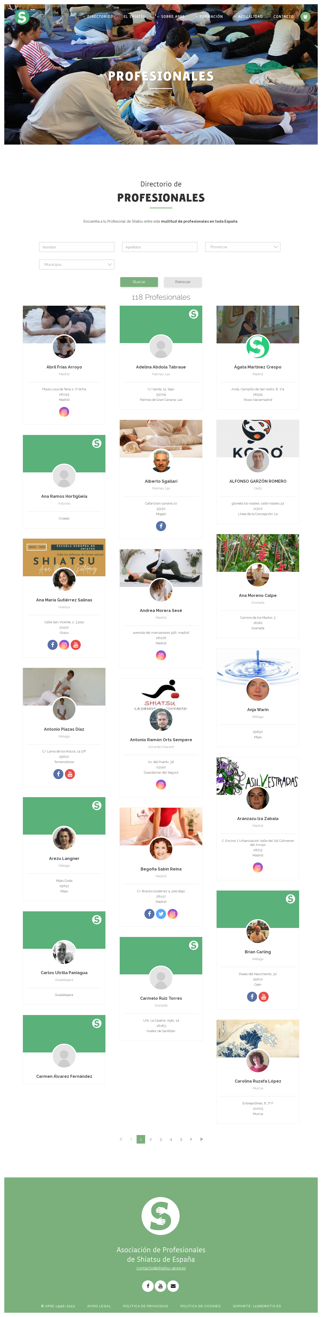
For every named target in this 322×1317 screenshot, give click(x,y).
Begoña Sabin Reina (161, 869)
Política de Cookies (201, 1306)
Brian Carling (258, 952)
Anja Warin (258, 709)
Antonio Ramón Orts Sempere (161, 739)
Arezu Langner (64, 858)
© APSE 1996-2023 (58, 1306)
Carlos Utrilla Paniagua (64, 972)
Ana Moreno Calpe (258, 595)
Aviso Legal (99, 1306)
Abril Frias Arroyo (64, 367)
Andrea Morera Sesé (161, 610)
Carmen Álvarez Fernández (64, 1076)
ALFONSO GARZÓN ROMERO (258, 481)
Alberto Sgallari (161, 481)
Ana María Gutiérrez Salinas (64, 600)
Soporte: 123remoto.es (257, 1306)
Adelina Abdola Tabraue (161, 367)
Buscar (139, 282)
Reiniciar (182, 282)
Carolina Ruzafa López (258, 1081)
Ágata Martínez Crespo (257, 367)
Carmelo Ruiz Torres (161, 998)
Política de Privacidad (145, 1306)
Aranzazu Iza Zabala (257, 818)
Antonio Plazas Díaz (64, 729)
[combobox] (242, 247)
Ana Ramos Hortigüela (64, 496)
